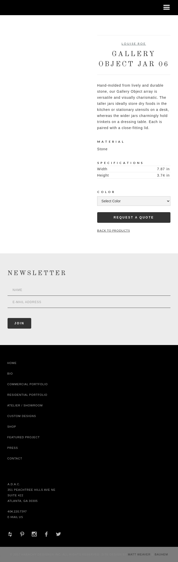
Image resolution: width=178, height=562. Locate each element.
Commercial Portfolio (27, 384)
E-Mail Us (15, 517)
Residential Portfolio (27, 394)
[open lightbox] (26, 58)
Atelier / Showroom (25, 405)
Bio (10, 373)
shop (11, 426)
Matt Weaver (140, 554)
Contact (14, 458)
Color (106, 192)
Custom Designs (21, 416)
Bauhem (161, 554)
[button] (166, 7)
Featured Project (23, 437)
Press (12, 447)
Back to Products (113, 230)
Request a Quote (134, 217)
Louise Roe (134, 43)
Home (12, 362)
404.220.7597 (17, 511)
